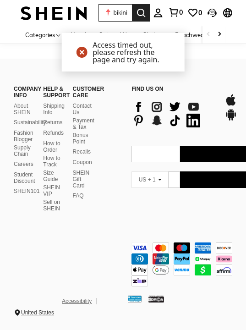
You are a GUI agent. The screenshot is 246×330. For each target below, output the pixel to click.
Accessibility (77, 301)
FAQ (78, 195)
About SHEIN (22, 109)
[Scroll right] (219, 35)
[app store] (230, 104)
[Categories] (43, 35)
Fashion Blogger (23, 136)
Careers (23, 164)
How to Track (51, 161)
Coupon (82, 162)
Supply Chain (22, 150)
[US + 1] (149, 179)
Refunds (53, 133)
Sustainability (30, 122)
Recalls (82, 151)
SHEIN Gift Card (81, 179)
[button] (115, 13)
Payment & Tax (83, 123)
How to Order (51, 146)
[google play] (230, 119)
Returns (52, 122)
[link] (175, 12)
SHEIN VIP (51, 190)
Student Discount (24, 177)
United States (37, 312)
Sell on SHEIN (51, 205)
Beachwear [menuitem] (191, 34)
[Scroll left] (208, 35)
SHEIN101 (27, 191)
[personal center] (158, 12)
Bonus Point (80, 138)
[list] (173, 113)
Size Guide (50, 176)
